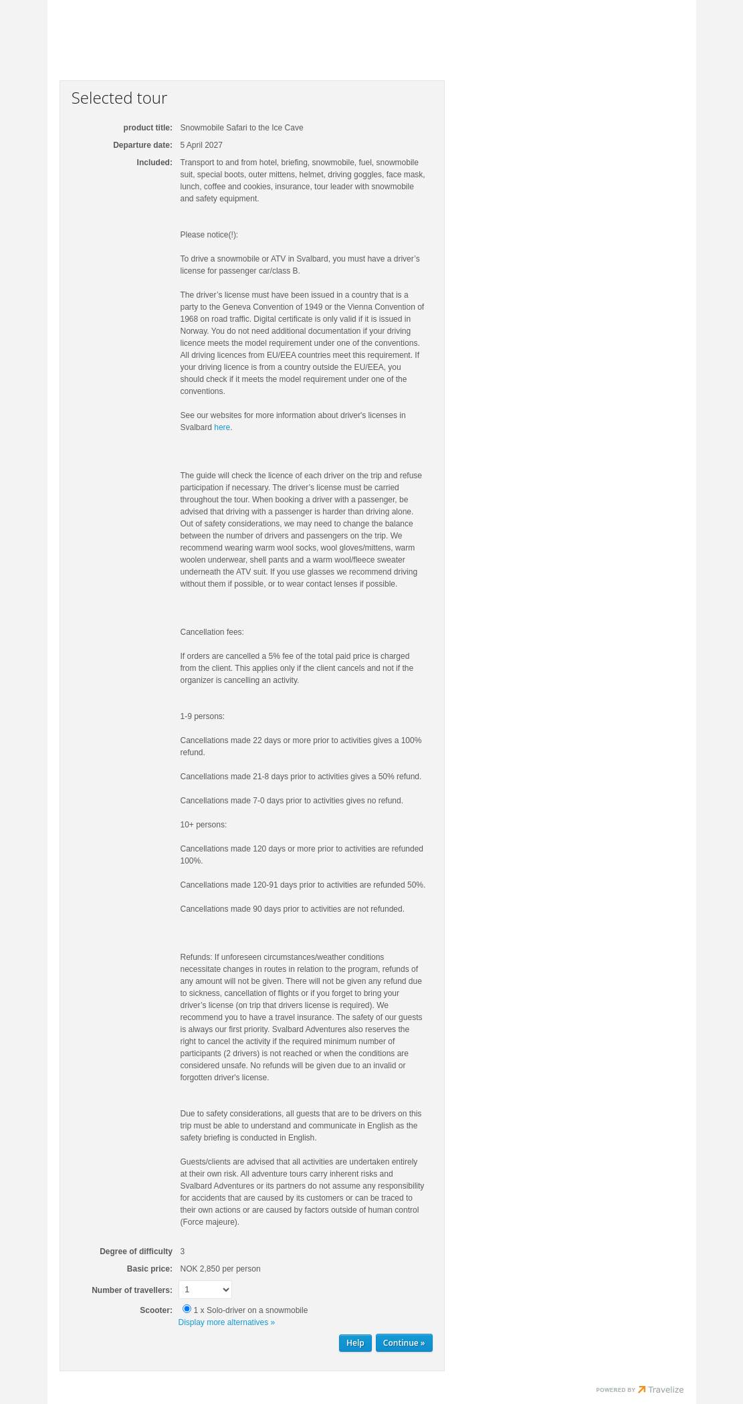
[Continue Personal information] (404, 1343)
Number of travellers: (132, 1290)
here (222, 427)
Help (355, 1342)
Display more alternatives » (227, 1322)
